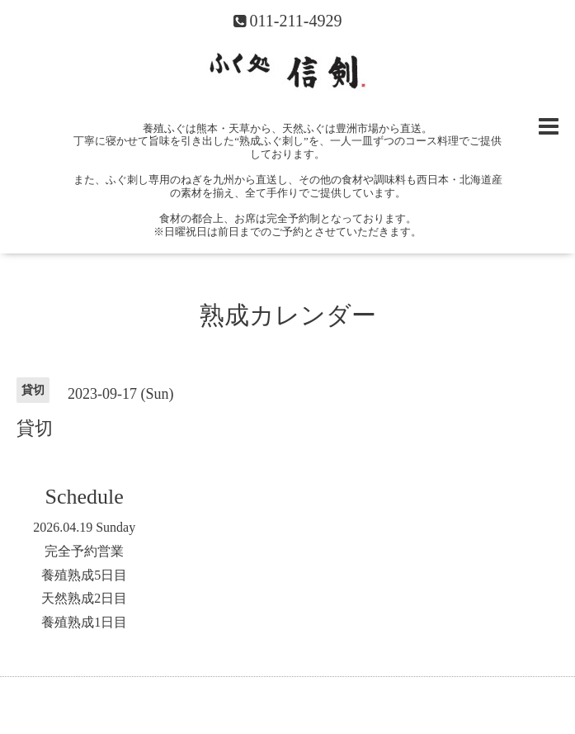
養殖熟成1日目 (84, 622)
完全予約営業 (84, 551)
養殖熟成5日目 (84, 575)
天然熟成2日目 (84, 598)
